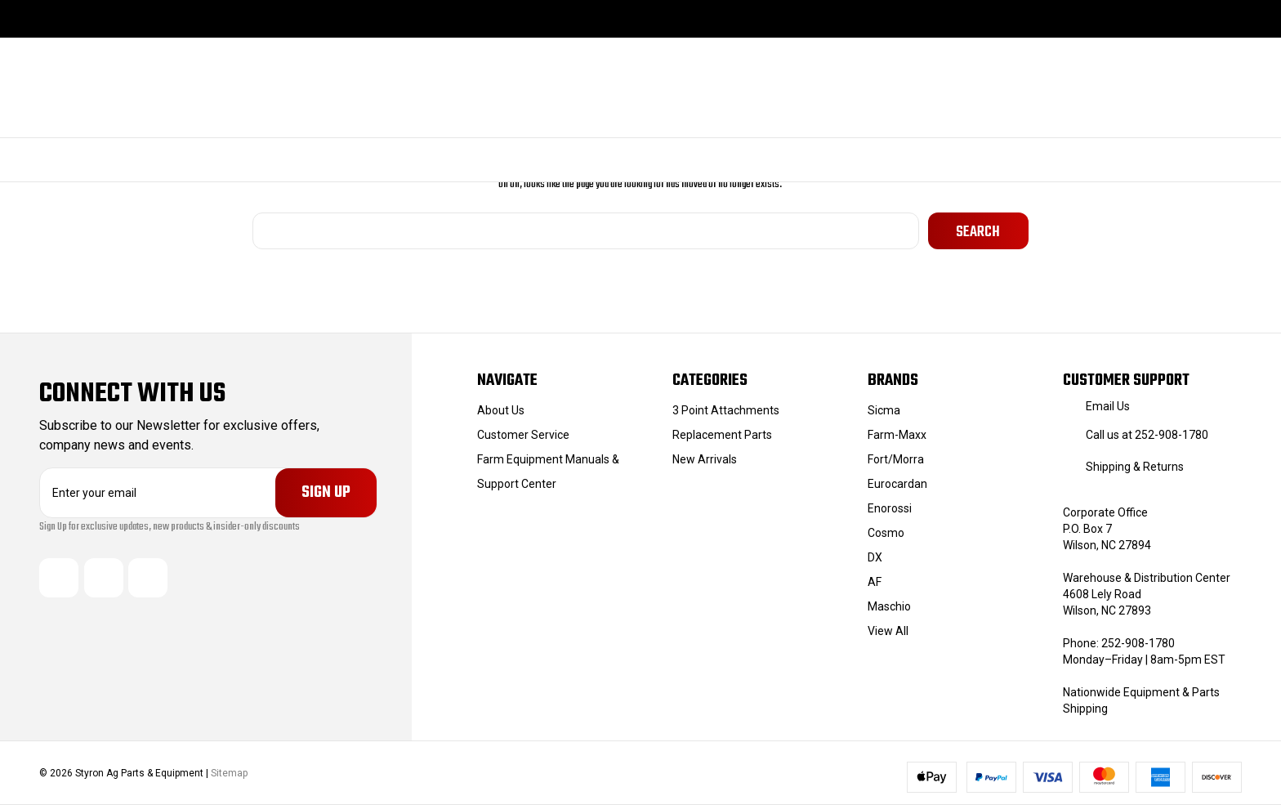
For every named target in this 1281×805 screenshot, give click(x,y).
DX (875, 557)
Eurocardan (897, 483)
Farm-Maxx (897, 434)
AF (875, 581)
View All (888, 630)
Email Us (1108, 406)
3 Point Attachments (725, 410)
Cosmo (886, 532)
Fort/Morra (896, 459)
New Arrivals (704, 459)
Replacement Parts (722, 434)
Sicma (884, 410)
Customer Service (523, 434)
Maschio (889, 606)
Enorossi (890, 508)
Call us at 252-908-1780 (1147, 434)
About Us (500, 410)
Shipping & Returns (1135, 466)
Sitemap (229, 773)
